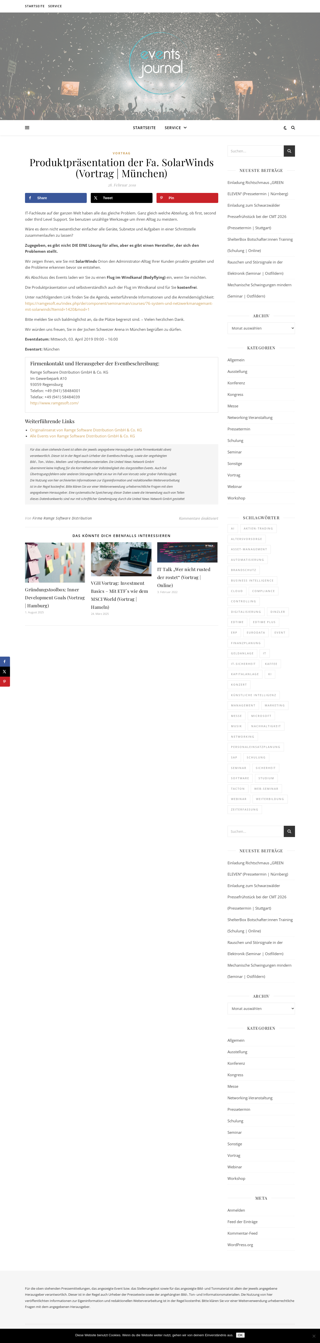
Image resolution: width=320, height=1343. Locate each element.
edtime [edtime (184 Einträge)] (237, 622)
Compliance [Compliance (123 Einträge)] (263, 591)
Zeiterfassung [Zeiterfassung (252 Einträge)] (244, 809)
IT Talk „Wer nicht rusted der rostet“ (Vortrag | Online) (183, 577)
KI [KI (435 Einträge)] (270, 674)
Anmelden (236, 1210)
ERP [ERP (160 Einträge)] (234, 632)
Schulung (235, 440)
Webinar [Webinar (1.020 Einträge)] (239, 799)
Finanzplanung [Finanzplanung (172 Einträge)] (246, 643)
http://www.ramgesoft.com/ (54, 402)
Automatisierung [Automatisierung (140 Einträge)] (247, 560)
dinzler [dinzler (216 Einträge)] (277, 612)
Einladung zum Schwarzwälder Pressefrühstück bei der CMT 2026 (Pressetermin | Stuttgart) (257, 216)
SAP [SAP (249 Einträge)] (234, 757)
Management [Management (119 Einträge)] (243, 705)
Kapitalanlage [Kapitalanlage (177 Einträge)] (245, 674)
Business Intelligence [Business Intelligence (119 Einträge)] (252, 580)
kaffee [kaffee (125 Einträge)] (271, 664)
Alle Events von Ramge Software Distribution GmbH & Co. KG (82, 435)
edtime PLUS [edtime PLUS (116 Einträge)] (264, 622)
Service (55, 6)
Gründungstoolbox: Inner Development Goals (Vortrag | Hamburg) (55, 598)
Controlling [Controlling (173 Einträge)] (243, 601)
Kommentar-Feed (243, 1233)
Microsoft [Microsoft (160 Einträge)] (261, 716)
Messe (233, 405)
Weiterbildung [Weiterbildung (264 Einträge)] (270, 799)
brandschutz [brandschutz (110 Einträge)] (243, 570)
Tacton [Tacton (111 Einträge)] (238, 788)
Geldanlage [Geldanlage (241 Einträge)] (242, 653)
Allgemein (236, 359)
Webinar (235, 486)
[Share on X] (121, 198)
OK (240, 1335)
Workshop (236, 497)
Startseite (35, 6)
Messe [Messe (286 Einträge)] (236, 716)
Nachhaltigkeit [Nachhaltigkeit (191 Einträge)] (266, 726)
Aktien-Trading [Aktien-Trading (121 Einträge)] (258, 528)
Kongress (235, 394)
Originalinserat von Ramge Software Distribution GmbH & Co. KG (86, 429)
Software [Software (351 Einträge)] (240, 778)
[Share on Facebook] (56, 198)
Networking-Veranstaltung (250, 417)
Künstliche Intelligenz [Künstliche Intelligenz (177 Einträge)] (253, 695)
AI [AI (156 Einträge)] (232, 528)
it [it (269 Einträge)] (264, 653)
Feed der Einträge (243, 1221)
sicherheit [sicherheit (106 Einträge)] (266, 768)
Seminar (235, 451)
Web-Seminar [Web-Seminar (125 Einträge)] (266, 788)
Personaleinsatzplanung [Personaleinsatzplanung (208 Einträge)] (255, 747)
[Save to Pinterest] (187, 198)
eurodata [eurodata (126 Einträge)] (256, 632)
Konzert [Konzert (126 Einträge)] (239, 684)
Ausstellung (237, 371)
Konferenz (236, 382)
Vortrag (122, 153)
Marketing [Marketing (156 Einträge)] (275, 705)
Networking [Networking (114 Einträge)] (242, 736)
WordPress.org (240, 1244)
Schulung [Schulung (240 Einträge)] (256, 757)
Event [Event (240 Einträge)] (280, 632)
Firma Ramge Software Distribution (62, 518)
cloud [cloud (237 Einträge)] (237, 591)
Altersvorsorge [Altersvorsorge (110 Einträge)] (246, 539)
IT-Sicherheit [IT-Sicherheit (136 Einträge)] (243, 664)
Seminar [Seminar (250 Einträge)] (238, 768)
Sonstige (235, 463)
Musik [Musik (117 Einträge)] (236, 726)
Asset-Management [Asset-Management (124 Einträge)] (249, 549)
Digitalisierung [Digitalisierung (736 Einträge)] (246, 612)
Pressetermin (239, 428)
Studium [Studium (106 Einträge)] (266, 778)
